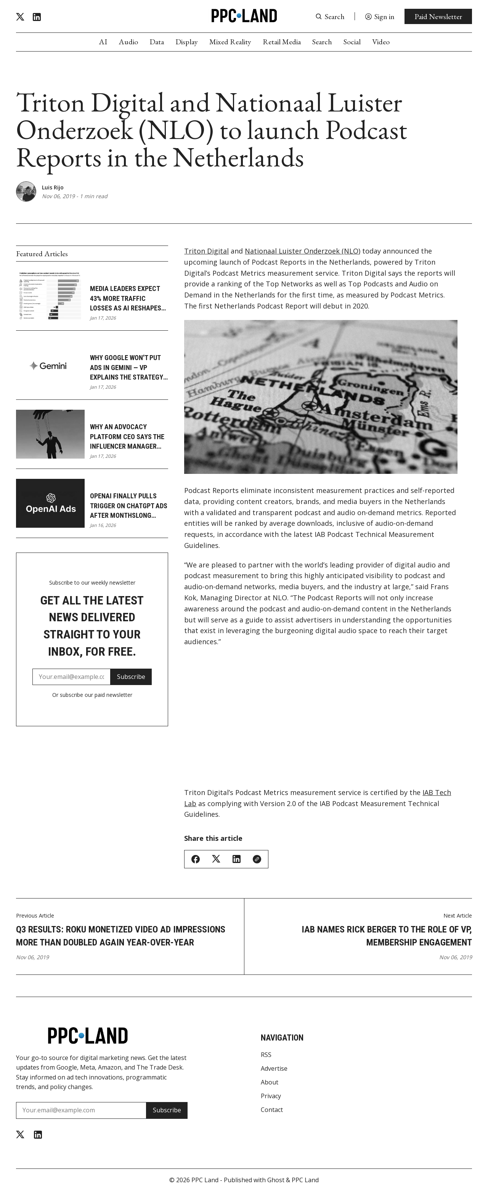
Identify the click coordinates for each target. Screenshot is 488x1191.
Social (352, 41)
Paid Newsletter (438, 16)
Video (381, 41)
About (269, 1082)
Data (156, 41)
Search (322, 41)
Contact (272, 1110)
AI (103, 41)
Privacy (271, 1096)
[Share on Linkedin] (237, 859)
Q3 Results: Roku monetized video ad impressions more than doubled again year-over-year (120, 936)
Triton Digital (206, 250)
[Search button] (330, 16)
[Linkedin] (37, 17)
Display (186, 41)
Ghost (275, 1180)
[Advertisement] (321, 721)
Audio (128, 41)
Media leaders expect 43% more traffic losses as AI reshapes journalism (125, 298)
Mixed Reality (230, 41)
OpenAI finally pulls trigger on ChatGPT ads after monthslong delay (128, 506)
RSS (266, 1055)
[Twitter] (20, 17)
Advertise (274, 1068)
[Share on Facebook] (195, 859)
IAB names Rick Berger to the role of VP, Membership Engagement (387, 936)
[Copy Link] (257, 859)
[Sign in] (380, 16)
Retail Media (282, 41)
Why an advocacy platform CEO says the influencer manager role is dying (127, 437)
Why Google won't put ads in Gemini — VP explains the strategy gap (126, 368)
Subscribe (131, 676)
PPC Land (204, 1180)
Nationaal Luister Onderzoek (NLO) (302, 250)
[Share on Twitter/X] (216, 859)
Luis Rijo (53, 187)
